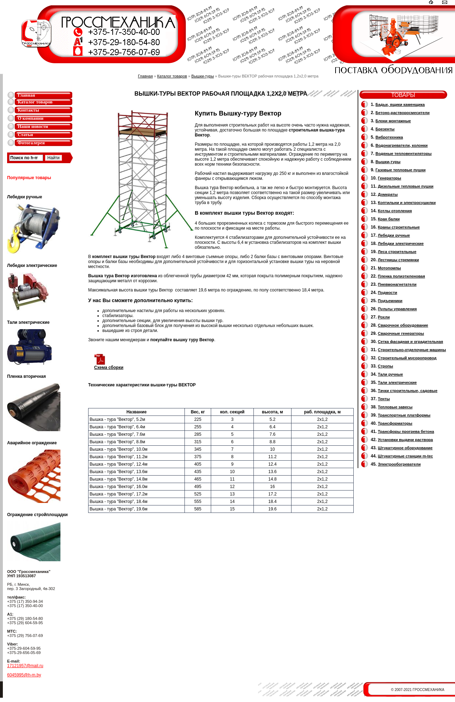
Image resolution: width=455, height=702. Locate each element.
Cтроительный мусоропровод (407, 358)
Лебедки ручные (394, 235)
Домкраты (388, 194)
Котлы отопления (395, 211)
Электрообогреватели (399, 464)
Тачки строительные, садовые (408, 390)
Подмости (387, 292)
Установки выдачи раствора (405, 440)
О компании (30, 118)
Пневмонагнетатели (397, 284)
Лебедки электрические (401, 243)
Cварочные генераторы (401, 333)
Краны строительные (399, 227)
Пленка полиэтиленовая (401, 276)
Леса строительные (397, 252)
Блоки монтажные (393, 121)
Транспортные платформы (404, 415)
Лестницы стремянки (398, 260)
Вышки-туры (202, 76)
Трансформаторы (395, 423)
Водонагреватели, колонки (401, 145)
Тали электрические (397, 382)
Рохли (384, 317)
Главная (26, 95)
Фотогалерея (31, 142)
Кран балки (389, 219)
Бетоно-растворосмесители (402, 113)
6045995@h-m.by (24, 674)
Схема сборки (108, 365)
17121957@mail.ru (25, 665)
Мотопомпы (389, 268)
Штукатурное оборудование (405, 448)
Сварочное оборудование (403, 325)
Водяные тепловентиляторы (403, 153)
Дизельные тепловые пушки (405, 186)
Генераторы (389, 178)
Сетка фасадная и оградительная (410, 341)
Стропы (385, 366)
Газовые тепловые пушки (400, 170)
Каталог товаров (35, 102)
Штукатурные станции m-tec (405, 456)
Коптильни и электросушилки (407, 202)
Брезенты (385, 129)
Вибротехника (389, 137)
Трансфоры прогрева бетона (406, 431)
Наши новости (33, 126)
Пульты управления (397, 309)
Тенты (384, 399)
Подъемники (390, 301)
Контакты (28, 110)
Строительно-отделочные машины (412, 350)
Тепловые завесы (395, 407)
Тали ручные (390, 374)
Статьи (25, 134)
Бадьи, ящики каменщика (400, 104)
